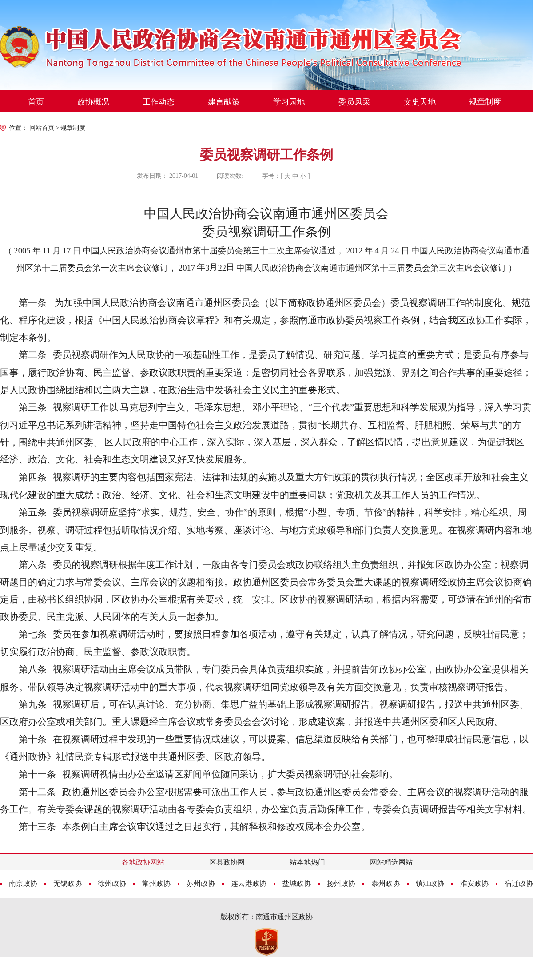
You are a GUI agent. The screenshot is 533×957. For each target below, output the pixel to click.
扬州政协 (341, 883)
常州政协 (156, 883)
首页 (36, 101)
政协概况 (93, 101)
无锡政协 (67, 883)
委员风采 (354, 101)
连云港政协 (248, 883)
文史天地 (420, 101)
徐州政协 (112, 883)
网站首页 (41, 128)
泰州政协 (385, 883)
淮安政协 (474, 883)
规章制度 (485, 101)
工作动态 (159, 101)
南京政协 (23, 883)
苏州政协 (201, 883)
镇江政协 (430, 883)
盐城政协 (296, 883)
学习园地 (289, 101)
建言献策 (224, 101)
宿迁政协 (519, 883)
